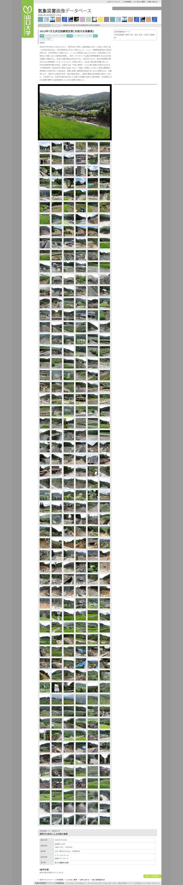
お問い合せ (152, 1)
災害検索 (55, 25)
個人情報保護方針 (98, 879)
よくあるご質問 (139, 1)
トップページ (44, 25)
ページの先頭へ (152, 876)
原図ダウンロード (61, 858)
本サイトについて (113, 1)
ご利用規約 (126, 1)
